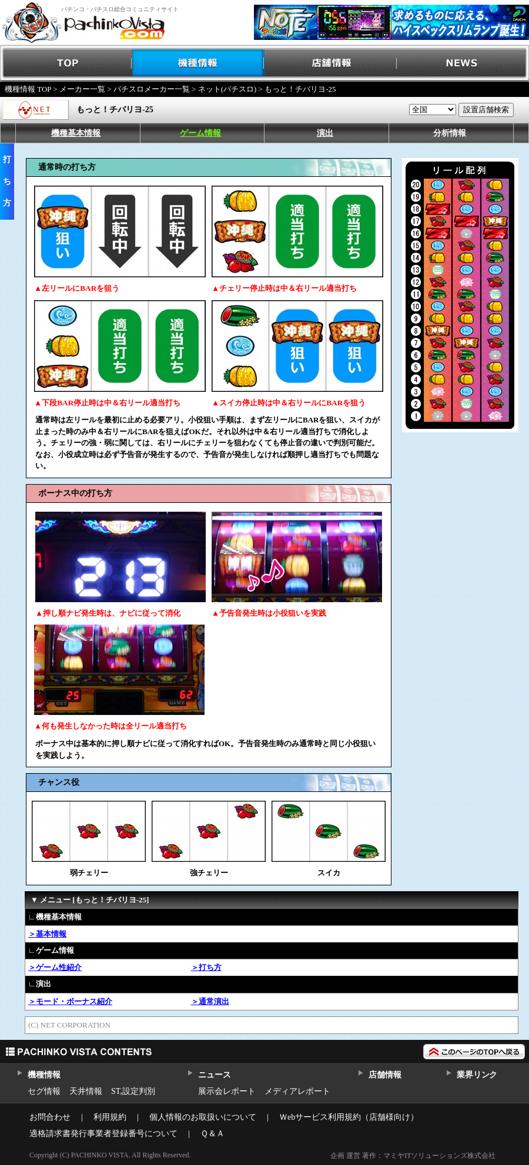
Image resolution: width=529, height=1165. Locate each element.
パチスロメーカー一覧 (151, 89)
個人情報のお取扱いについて (202, 1117)
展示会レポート (227, 1091)
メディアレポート (297, 1091)
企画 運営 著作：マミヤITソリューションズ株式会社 (412, 1155)
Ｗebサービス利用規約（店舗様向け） (348, 1117)
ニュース (214, 1074)
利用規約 (109, 1117)
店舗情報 (330, 63)
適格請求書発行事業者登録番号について (103, 1133)
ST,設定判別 (133, 1091)
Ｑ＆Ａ (212, 1133)
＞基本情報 (47, 933)
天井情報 (85, 1091)
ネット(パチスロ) (227, 89)
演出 (325, 133)
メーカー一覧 (82, 89)
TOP (66, 63)
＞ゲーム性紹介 (55, 967)
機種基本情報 (76, 133)
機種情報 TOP (28, 89)
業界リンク (477, 1074)
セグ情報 (44, 1091)
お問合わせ (50, 1117)
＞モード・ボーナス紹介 (70, 1001)
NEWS (463, 63)
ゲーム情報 (200, 133)
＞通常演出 (210, 1001)
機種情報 (198, 63)
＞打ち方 (206, 967)
